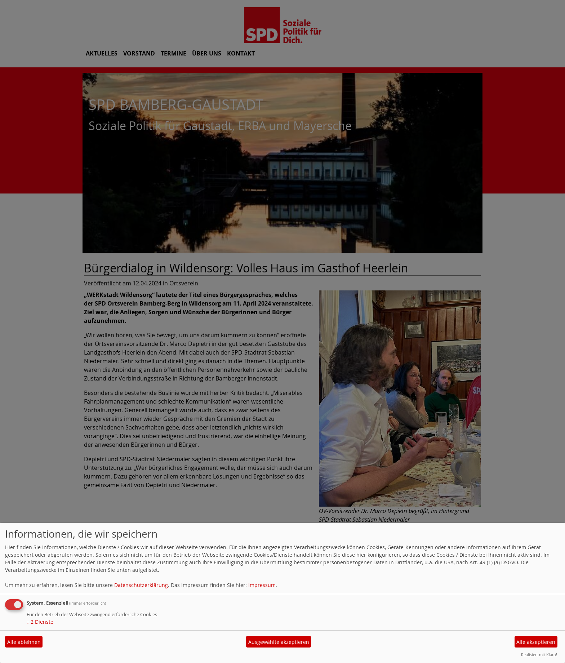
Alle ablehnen (24, 641)
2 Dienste (40, 621)
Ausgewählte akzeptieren (278, 641)
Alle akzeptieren (535, 641)
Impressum (262, 585)
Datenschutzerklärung (141, 585)
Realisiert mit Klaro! (539, 654)
